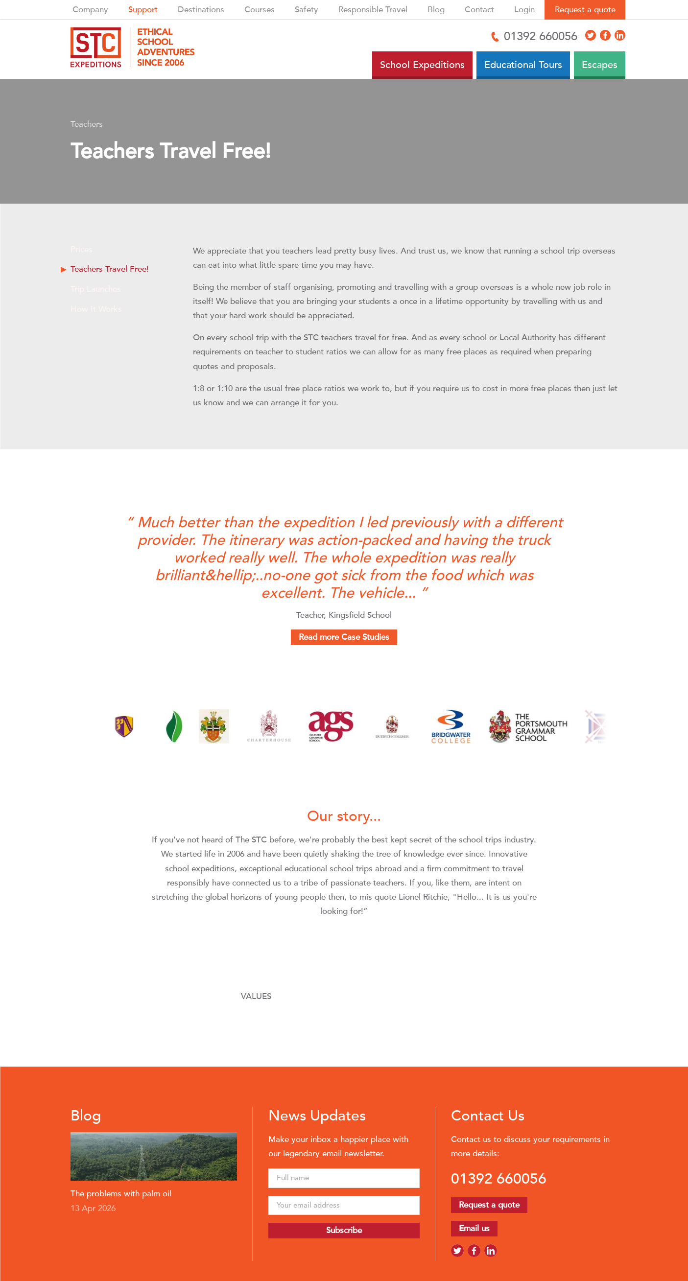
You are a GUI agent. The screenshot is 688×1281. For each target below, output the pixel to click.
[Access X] (590, 35)
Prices (82, 249)
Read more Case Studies (344, 637)
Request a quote (585, 9)
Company (90, 9)
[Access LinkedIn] (620, 35)
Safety (306, 9)
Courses (259, 9)
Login (524, 9)
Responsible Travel (372, 9)
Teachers (87, 124)
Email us (474, 1228)
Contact (479, 9)
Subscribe (344, 1230)
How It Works (96, 309)
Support (143, 9)
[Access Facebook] (605, 35)
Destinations (201, 9)
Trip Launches (96, 289)
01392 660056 (498, 1179)
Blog (436, 9)
